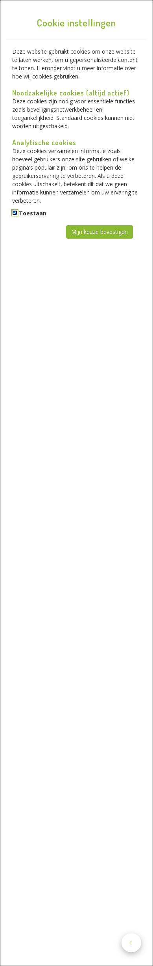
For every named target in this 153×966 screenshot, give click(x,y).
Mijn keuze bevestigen (99, 231)
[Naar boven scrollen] (131, 943)
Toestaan (32, 213)
